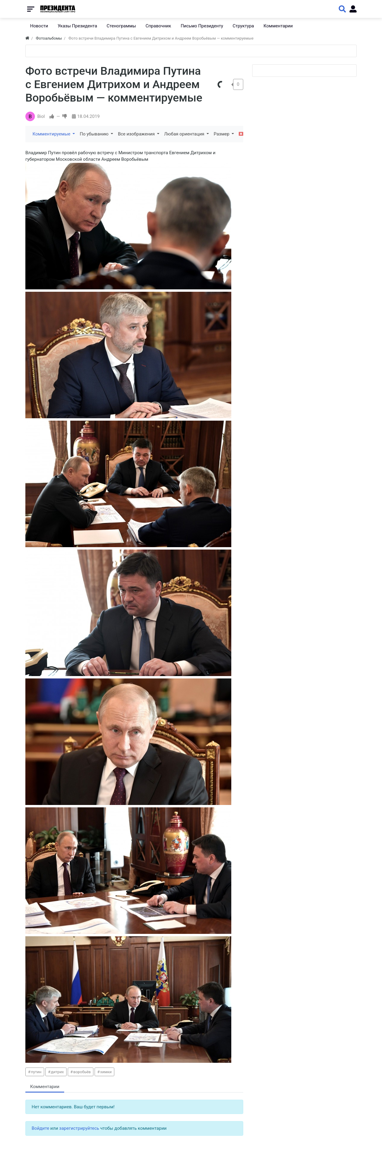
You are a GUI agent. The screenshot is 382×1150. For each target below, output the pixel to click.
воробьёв (82, 1072)
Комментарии (44, 1086)
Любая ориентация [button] (184, 134)
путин (36, 1072)
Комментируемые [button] (52, 134)
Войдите (40, 1128)
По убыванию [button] (95, 134)
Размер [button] (222, 134)
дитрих (57, 1072)
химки (106, 1072)
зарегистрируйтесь (79, 1128)
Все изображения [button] (137, 134)
